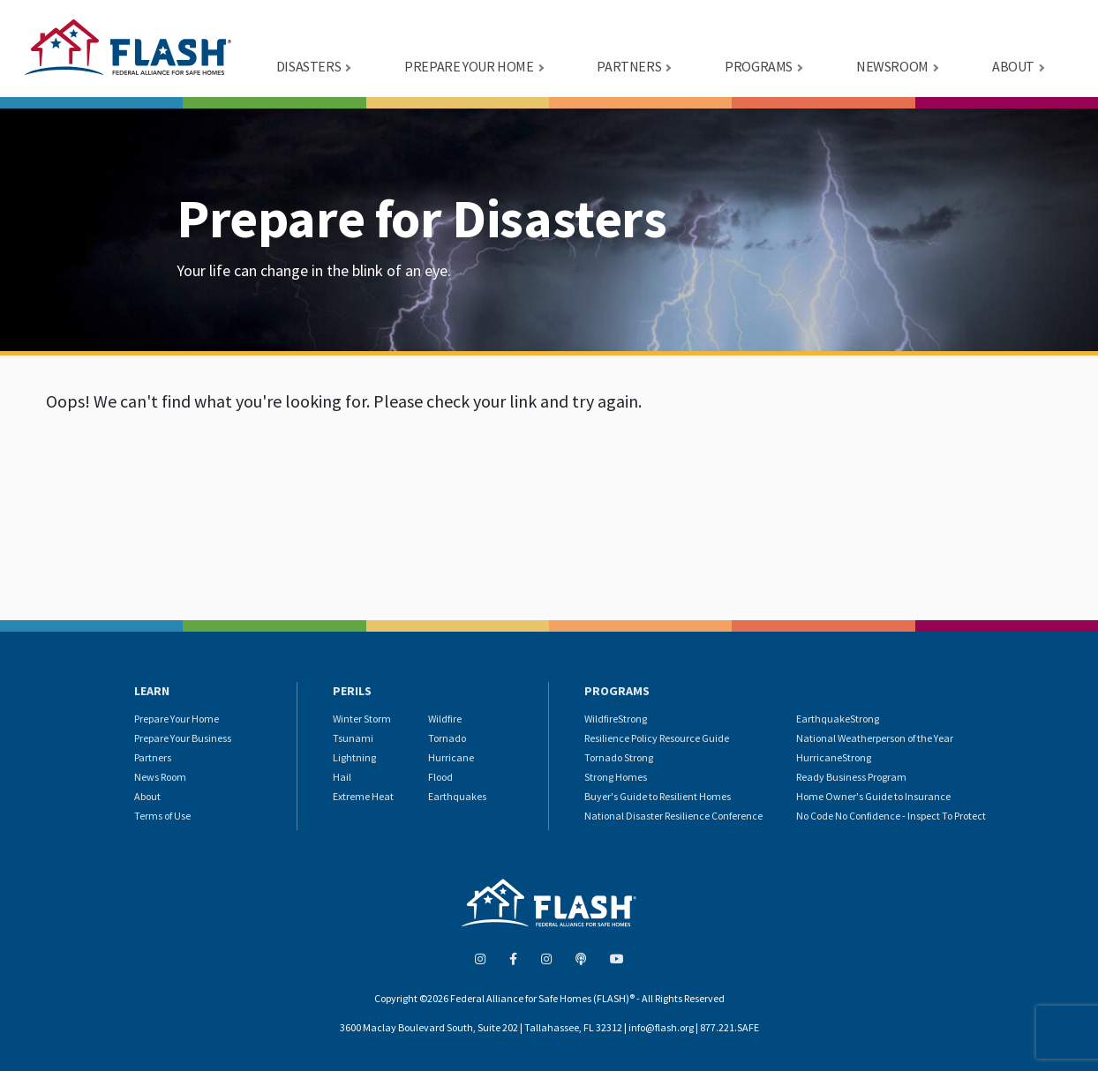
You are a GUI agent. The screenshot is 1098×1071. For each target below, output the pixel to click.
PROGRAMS (759, 66)
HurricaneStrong (833, 757)
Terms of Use (162, 815)
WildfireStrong (615, 718)
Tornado (447, 738)
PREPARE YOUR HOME (468, 66)
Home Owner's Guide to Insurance (873, 796)
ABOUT (1013, 66)
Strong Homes (615, 776)
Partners (152, 757)
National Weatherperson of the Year (874, 738)
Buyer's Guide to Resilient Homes (657, 796)
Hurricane (451, 757)
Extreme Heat (363, 796)
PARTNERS (629, 66)
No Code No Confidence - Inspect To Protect (891, 815)
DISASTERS (308, 66)
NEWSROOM (892, 66)
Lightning (354, 757)
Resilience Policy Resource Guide (656, 738)
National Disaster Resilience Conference (673, 815)
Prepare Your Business (182, 738)
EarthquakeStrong (837, 718)
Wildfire (445, 718)
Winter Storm (362, 718)
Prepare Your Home (176, 718)
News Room (160, 776)
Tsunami (353, 738)
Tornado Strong (618, 757)
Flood (440, 776)
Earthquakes (457, 796)
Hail (342, 776)
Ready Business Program (851, 776)
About (147, 796)
